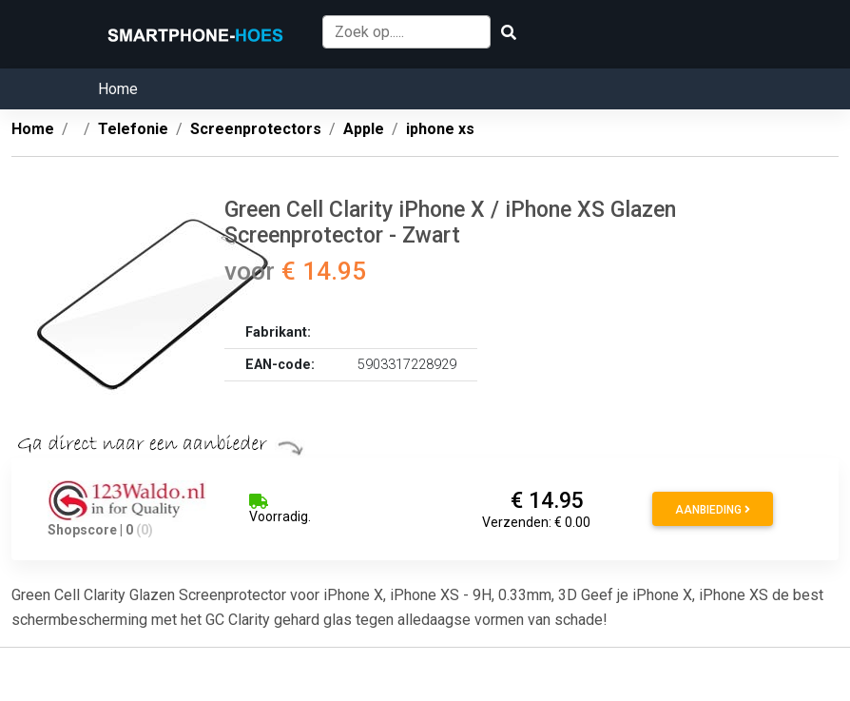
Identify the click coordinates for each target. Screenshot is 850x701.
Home (118, 89)
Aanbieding (712, 509)
